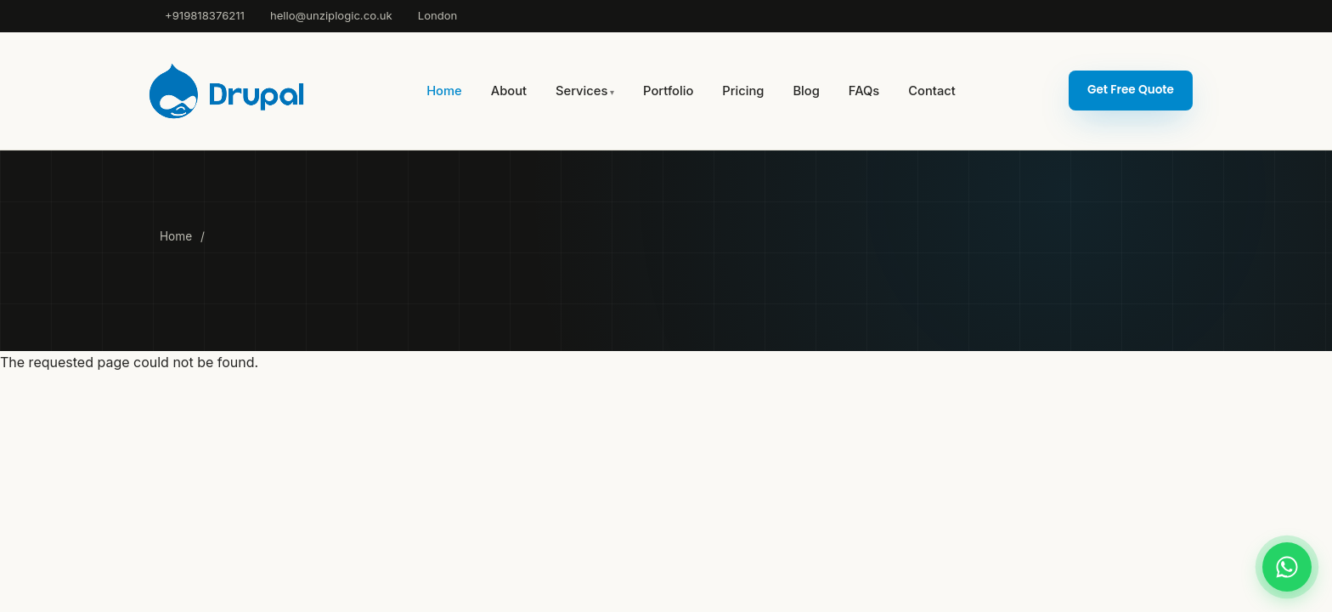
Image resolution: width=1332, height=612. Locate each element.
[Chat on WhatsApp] (1287, 567)
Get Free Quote (1130, 90)
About (509, 91)
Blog (806, 91)
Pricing (743, 91)
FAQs (864, 91)
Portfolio (668, 91)
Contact (931, 91)
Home (444, 91)
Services (581, 91)
